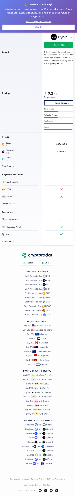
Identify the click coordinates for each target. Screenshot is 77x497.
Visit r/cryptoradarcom (38, 21)
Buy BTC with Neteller (37, 409)
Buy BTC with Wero (37, 413)
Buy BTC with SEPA (37, 383)
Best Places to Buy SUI (37, 314)
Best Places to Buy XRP (37, 288)
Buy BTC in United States (37, 325)
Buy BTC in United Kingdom (37, 330)
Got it (38, 27)
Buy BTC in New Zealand (37, 351)
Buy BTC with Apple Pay (37, 392)
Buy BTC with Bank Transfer (37, 375)
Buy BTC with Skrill (37, 405)
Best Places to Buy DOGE (37, 306)
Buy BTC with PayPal (37, 388)
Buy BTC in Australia (37, 347)
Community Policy (32, 484)
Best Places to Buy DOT (37, 301)
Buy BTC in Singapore (37, 355)
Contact (47, 484)
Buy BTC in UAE (37, 338)
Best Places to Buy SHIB (37, 310)
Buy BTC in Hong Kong (37, 360)
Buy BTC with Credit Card (37, 379)
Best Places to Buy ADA (37, 297)
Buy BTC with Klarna (37, 401)
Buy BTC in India (37, 364)
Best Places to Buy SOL (37, 284)
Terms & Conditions (19, 479)
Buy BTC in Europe (37, 334)
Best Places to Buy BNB (37, 293)
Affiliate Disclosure (56, 479)
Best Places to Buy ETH (37, 280)
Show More (6, 166)
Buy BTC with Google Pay (37, 396)
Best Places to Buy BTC (37, 276)
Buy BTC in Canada (37, 342)
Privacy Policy (37, 479)
